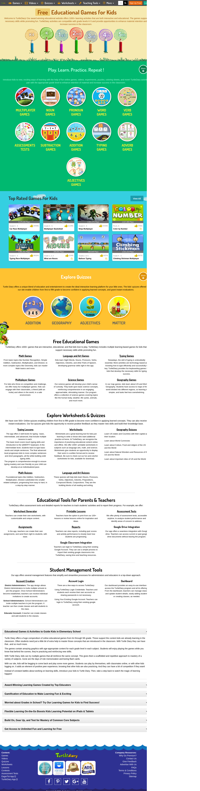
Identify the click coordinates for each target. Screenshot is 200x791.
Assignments (25, 525)
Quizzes (5, 760)
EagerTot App (8, 775)
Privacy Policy (130, 771)
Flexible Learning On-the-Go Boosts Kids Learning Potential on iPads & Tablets (49, 709)
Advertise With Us (128, 763)
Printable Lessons (76, 509)
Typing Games (126, 354)
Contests (5, 769)
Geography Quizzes (127, 427)
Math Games (25, 354)
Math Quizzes (25, 471)
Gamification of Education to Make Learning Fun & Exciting (38, 692)
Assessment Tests (126, 509)
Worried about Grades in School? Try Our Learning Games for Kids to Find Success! (52, 701)
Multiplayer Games (25, 378)
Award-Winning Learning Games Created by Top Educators (38, 683)
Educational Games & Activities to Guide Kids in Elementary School (43, 630)
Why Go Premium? (127, 754)
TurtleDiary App (9, 778)
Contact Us (131, 757)
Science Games (76, 378)
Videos (4, 757)
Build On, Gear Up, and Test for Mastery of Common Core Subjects (42, 718)
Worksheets (76, 427)
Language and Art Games (76, 354)
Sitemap (132, 775)
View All (137, 197)
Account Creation (25, 579)
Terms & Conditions (127, 769)
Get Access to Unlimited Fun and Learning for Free (33, 727)
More (143, 68)
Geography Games (126, 378)
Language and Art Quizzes (76, 471)
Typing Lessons (25, 427)
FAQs (133, 766)
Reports (76, 525)
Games (4, 754)
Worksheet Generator (25, 509)
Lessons (5, 766)
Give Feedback (129, 760)
